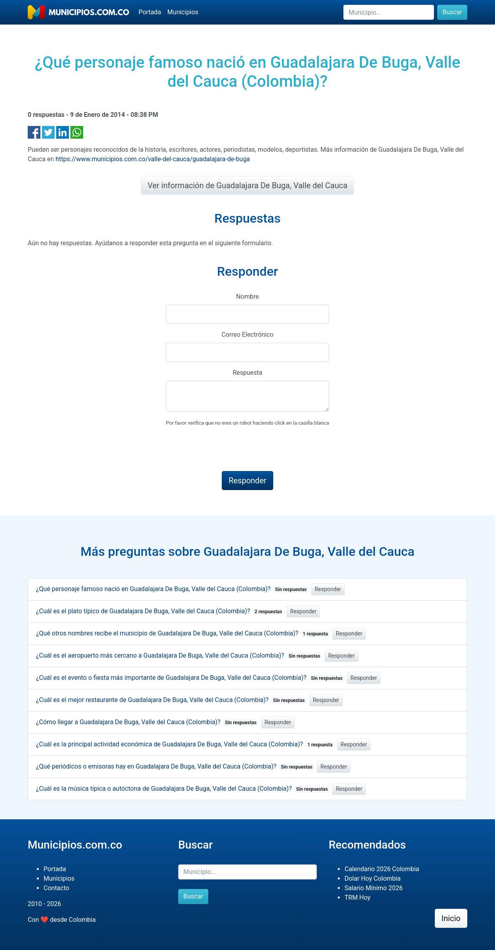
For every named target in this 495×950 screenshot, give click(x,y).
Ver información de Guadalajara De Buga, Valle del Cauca (248, 185)
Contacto (56, 888)
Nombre (247, 296)
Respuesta (247, 372)
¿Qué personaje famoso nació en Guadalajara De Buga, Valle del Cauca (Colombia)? (173, 589)
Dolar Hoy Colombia (373, 878)
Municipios (183, 12)
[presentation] (226, 449)
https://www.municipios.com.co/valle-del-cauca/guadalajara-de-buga (152, 159)
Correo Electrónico (247, 334)
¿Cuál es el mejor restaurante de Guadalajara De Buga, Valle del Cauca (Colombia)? (172, 700)
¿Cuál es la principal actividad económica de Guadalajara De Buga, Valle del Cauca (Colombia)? (185, 744)
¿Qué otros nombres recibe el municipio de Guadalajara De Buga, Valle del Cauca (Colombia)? (183, 633)
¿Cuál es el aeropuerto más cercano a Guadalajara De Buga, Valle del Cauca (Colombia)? (179, 655)
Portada (150, 12)
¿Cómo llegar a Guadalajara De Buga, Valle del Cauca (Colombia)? (147, 722)
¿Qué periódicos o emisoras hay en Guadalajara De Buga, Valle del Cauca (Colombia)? (175, 766)
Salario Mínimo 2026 (374, 888)
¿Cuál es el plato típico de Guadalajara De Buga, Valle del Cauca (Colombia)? (160, 611)
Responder (328, 589)
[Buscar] (388, 12)
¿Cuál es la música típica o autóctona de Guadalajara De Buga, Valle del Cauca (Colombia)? (183, 788)
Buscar (452, 12)
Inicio (451, 918)
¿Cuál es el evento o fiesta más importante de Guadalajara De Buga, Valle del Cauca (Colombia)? (190, 677)
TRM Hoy (357, 897)
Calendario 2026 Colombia (382, 869)
